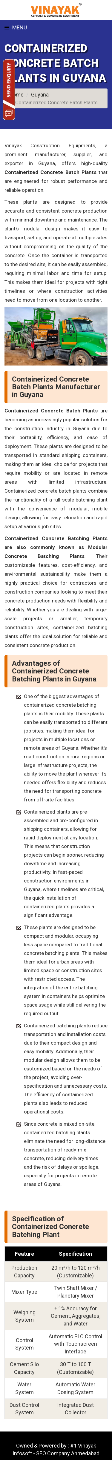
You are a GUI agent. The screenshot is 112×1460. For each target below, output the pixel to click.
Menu (15, 27)
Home (16, 94)
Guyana (40, 94)
